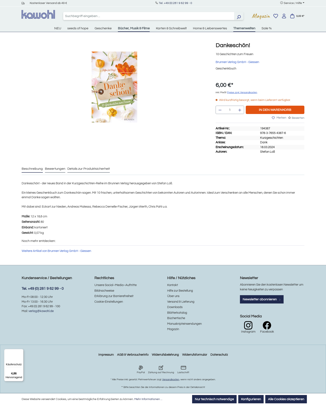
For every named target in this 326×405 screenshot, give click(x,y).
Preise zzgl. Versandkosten (242, 92)
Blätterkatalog (177, 312)
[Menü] (21, 351)
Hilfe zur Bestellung (180, 290)
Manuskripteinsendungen (184, 323)
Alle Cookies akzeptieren (286, 399)
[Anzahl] (230, 110)
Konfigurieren (251, 399)
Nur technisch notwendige (214, 399)
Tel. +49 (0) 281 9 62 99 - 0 (175, 3)
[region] (114, 91)
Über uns (173, 296)
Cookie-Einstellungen (108, 301)
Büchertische (176, 318)
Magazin (261, 16)
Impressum (106, 354)
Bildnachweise (104, 290)
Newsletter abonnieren (262, 299)
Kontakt (172, 285)
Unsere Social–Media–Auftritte (115, 285)
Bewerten (298, 117)
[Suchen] (238, 16)
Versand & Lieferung (180, 301)
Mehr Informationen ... (148, 399)
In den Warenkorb (275, 109)
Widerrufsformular (194, 354)
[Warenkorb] (297, 16)
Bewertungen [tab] (55, 168)
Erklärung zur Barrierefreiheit (113, 296)
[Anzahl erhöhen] (240, 110)
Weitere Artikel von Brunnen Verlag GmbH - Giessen (56, 251)
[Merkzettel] (275, 16)
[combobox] (148, 16)
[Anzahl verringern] (220, 110)
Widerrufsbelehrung (165, 354)
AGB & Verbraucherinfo (132, 354)
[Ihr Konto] (284, 16)
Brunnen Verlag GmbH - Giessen (237, 62)
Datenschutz (219, 354)
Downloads (175, 307)
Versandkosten (170, 379)
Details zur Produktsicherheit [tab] (88, 168)
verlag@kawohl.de (41, 311)
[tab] (32, 169)
